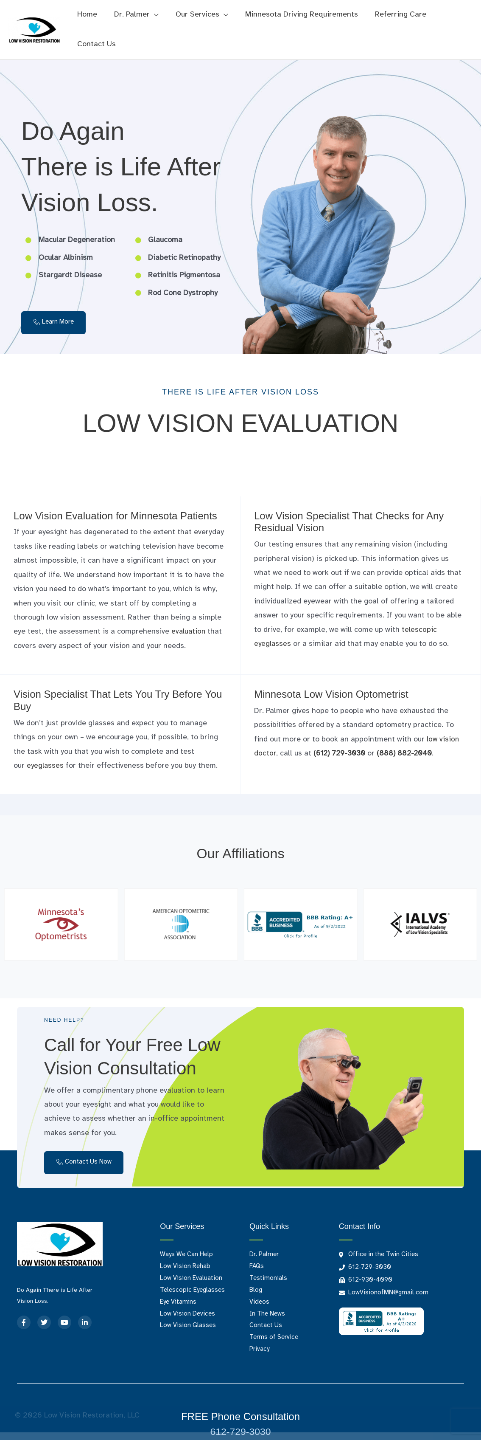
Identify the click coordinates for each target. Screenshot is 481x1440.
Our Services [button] (193, 15)
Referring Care (393, 15)
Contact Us (95, 44)
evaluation (189, 632)
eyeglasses (46, 766)
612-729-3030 (240, 1431)
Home (86, 15)
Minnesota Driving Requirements (295, 15)
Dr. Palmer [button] (129, 15)
